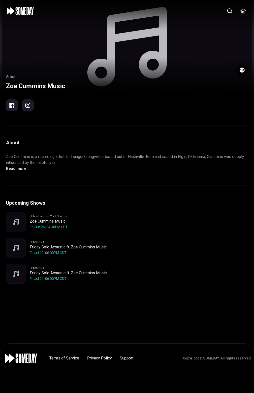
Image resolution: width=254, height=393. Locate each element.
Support (126, 358)
